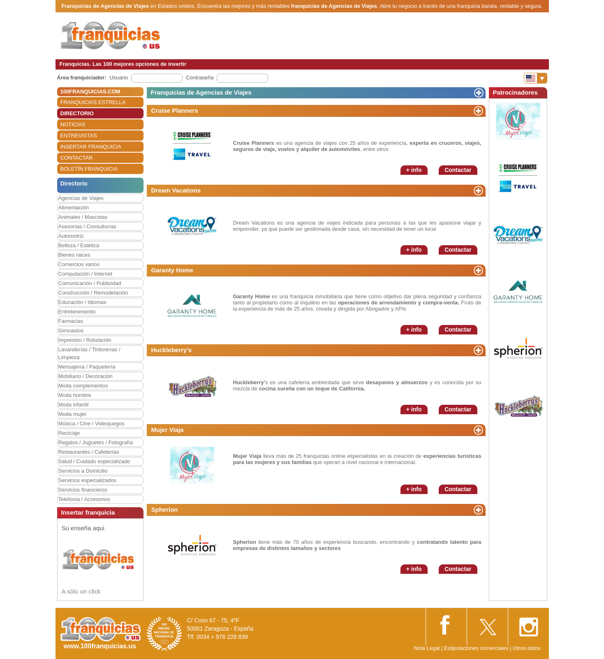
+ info (414, 170)
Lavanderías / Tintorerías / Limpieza (89, 353)
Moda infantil (73, 404)
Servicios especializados (87, 480)
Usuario (118, 77)
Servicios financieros (82, 490)
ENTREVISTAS (78, 135)
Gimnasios (70, 330)
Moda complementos (83, 386)
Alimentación (73, 207)
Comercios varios (79, 264)
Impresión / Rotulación (84, 340)
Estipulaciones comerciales (477, 648)
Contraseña (199, 77)
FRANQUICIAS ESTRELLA (93, 102)
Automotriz (71, 236)
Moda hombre (74, 395)
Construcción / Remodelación (93, 293)
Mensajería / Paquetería (87, 367)
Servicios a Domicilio (83, 471)
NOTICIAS (73, 124)
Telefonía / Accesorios (84, 499)
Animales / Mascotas (83, 217)
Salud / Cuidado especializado (94, 461)
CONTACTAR (76, 158)
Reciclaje (69, 433)
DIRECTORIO (77, 113)
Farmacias (70, 321)
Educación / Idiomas (82, 302)
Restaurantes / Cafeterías (88, 452)
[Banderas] (535, 78)
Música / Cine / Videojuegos (91, 423)
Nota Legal (427, 648)
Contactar (457, 170)
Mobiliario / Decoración (85, 376)
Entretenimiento (77, 312)
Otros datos (526, 648)
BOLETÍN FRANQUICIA (89, 169)
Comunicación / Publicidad (89, 283)
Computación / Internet (85, 274)
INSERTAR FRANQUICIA (90, 147)
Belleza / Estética (79, 245)
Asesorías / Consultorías (87, 226)
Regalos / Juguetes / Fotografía (95, 442)
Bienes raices (74, 255)
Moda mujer (72, 414)
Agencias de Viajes (81, 198)
